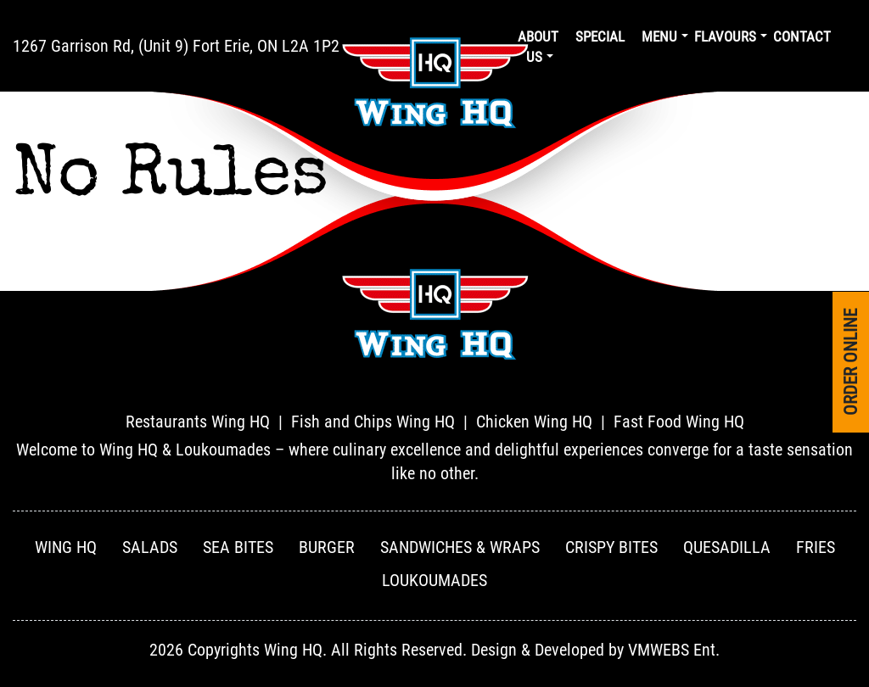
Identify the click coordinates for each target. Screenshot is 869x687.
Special (600, 36)
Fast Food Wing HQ (679, 421)
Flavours (725, 36)
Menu (659, 36)
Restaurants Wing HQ (198, 421)
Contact (802, 36)
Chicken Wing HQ (534, 421)
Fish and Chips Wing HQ (373, 421)
